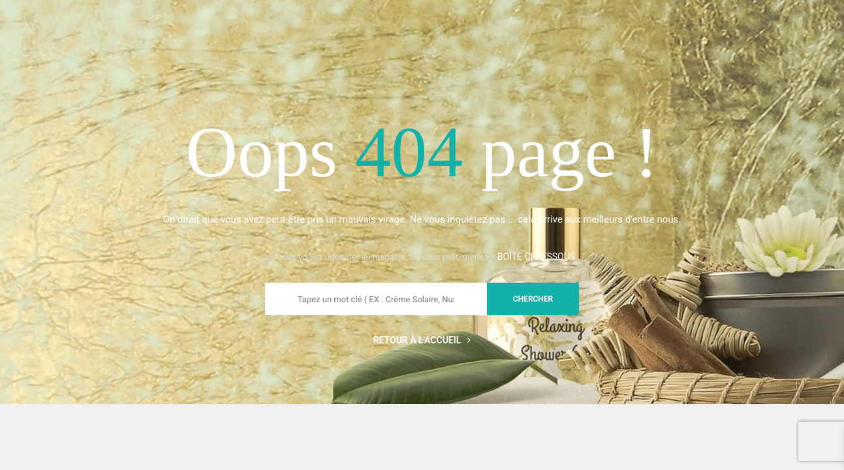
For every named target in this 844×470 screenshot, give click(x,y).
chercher (533, 299)
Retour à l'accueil (422, 340)
